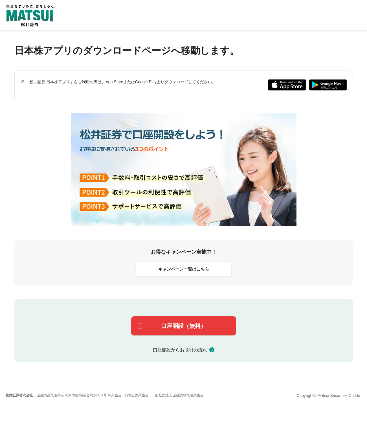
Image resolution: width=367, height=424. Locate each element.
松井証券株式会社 (19, 395)
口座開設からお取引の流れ (180, 350)
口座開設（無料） (183, 326)
